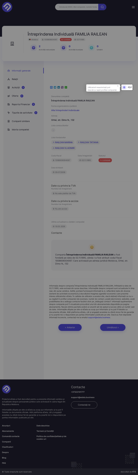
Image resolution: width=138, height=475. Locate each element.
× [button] (118, 85)
